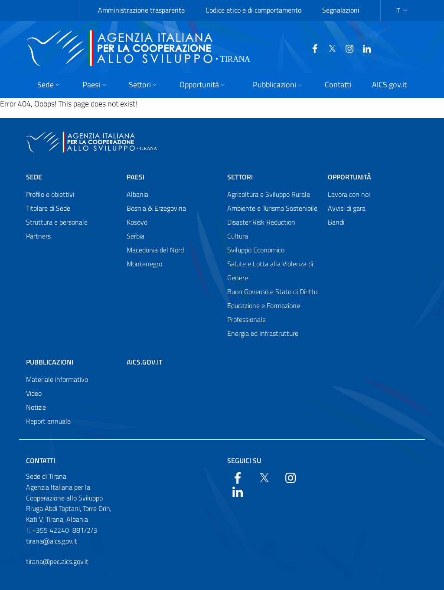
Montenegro (144, 264)
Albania (137, 194)
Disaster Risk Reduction (261, 222)
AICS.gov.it (144, 362)
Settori (240, 177)
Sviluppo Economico (255, 250)
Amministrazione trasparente (141, 10)
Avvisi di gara (347, 208)
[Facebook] (306, 48)
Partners (38, 236)
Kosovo (137, 222)
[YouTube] (341, 48)
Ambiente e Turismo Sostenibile (272, 208)
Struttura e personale (57, 222)
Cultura (237, 236)
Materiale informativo (57, 379)
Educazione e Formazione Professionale (263, 312)
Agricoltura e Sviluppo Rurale (268, 194)
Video (34, 393)
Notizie (36, 407)
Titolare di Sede (48, 208)
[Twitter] (324, 48)
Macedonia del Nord (155, 250)
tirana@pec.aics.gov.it (57, 561)
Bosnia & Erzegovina (156, 208)
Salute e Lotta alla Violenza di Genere (270, 271)
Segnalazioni (340, 10)
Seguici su (244, 460)
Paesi (135, 177)
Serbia (135, 236)
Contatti (40, 460)
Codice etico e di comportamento (253, 10)
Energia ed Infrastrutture (262, 333)
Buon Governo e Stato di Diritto (272, 291)
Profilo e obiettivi (50, 194)
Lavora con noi (349, 194)
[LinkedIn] (358, 48)
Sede (34, 177)
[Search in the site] (419, 48)
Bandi (336, 222)
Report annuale (48, 421)
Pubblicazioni (49, 362)
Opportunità (349, 177)
